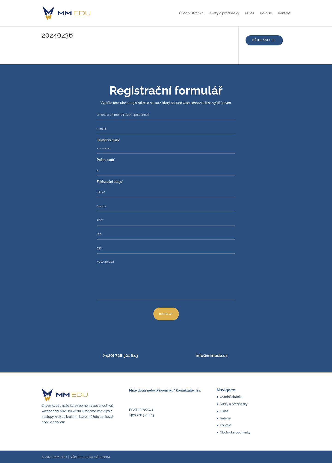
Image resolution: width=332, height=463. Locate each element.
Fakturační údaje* (110, 182)
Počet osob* (106, 160)
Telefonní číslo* (108, 140)
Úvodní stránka (191, 13)
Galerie (266, 13)
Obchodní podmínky (235, 432)
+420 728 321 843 (141, 415)
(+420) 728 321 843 (120, 355)
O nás (249, 13)
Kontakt (284, 13)
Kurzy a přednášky (224, 13)
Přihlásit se (264, 40)
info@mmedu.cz (212, 355)
